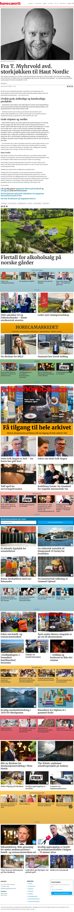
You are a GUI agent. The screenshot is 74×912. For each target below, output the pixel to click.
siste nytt (46, 203)
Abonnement (38, 3)
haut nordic (37, 203)
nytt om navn (12, 203)
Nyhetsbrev (63, 3)
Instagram (5, 191)
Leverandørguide (32, 896)
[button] (70, 279)
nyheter (4, 203)
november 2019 (22, 203)
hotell (30, 203)
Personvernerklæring (33, 899)
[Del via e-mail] (72, 86)
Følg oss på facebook (33, 901)
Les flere (37, 290)
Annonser (50, 3)
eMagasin (69, 3)
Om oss (56, 3)
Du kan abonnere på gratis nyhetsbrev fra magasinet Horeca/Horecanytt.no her (22, 195)
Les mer (32, 909)
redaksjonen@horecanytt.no (8, 888)
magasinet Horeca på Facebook (28, 189)
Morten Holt (4, 893)
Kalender (30, 893)
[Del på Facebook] (68, 86)
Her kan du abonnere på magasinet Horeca (18, 199)
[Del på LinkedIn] (70, 86)
